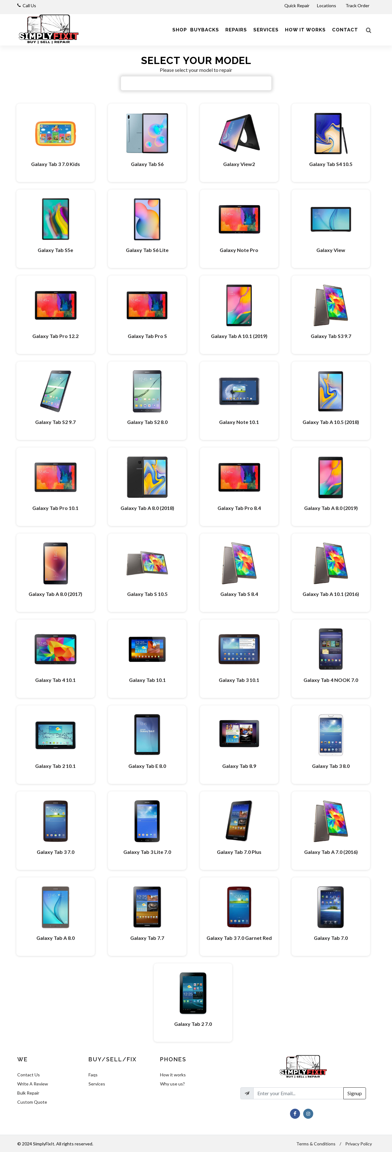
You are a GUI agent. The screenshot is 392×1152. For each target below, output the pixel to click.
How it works (173, 1074)
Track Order (358, 5)
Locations (327, 5)
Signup (354, 1093)
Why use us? (172, 1083)
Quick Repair (296, 5)
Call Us (29, 5)
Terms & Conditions (316, 1143)
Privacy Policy (358, 1143)
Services (97, 1083)
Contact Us (28, 1074)
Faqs (93, 1074)
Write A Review (32, 1083)
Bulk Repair (28, 1093)
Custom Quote (32, 1102)
